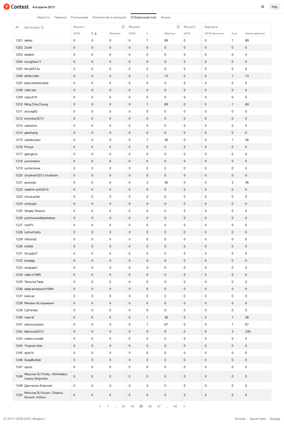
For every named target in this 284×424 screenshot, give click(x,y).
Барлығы (213, 27)
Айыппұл (117, 33)
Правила (60, 17)
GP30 (79, 33)
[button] (34, 27)
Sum (237, 33)
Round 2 (137, 27)
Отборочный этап (143, 17)
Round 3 (192, 27)
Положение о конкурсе (109, 17)
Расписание (79, 17)
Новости (43, 17)
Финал (165, 17)
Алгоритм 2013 (43, 7)
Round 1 (81, 27)
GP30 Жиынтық (216, 33)
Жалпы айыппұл (257, 33)
